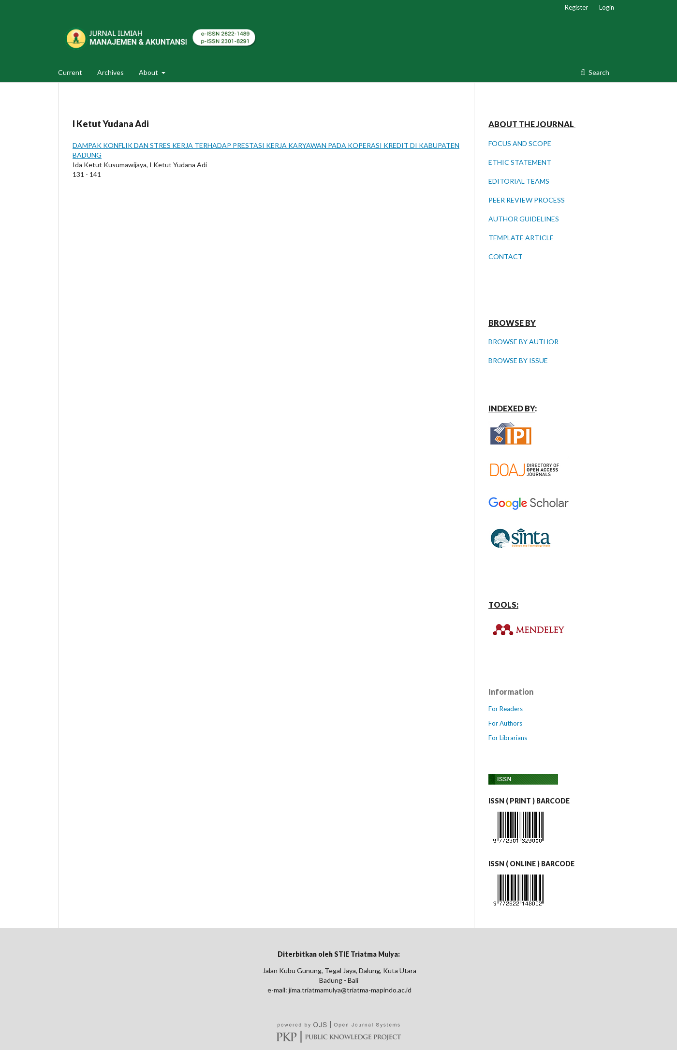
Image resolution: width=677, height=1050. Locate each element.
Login (606, 7)
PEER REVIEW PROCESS (526, 200)
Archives (110, 72)
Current (70, 72)
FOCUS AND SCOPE (519, 143)
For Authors (505, 723)
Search (598, 72)
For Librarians (507, 738)
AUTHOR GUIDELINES (523, 219)
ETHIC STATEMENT (519, 162)
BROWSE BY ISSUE (518, 360)
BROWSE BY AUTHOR (523, 341)
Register (576, 7)
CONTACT (505, 256)
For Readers (505, 709)
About (149, 72)
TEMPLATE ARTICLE (521, 237)
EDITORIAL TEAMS (518, 181)
